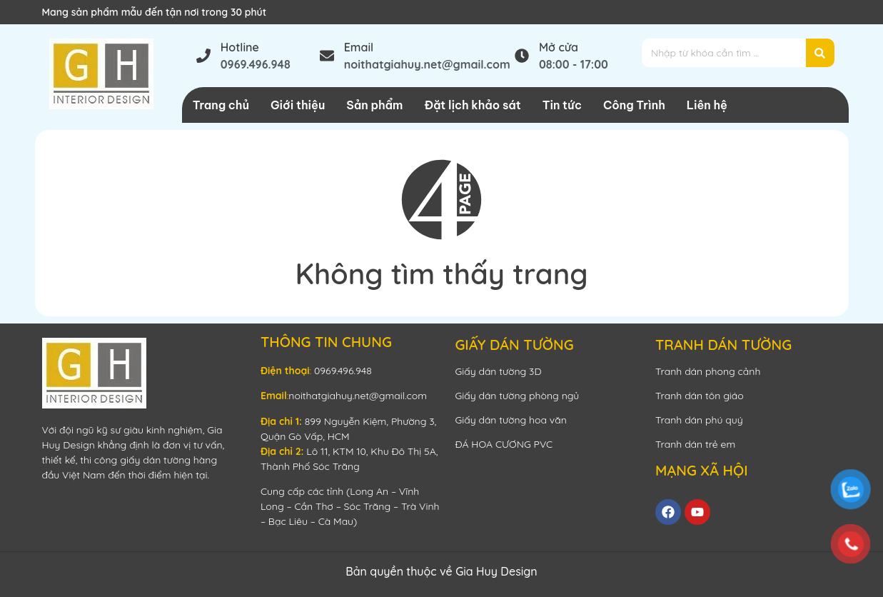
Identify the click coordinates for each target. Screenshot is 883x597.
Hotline (240, 47)
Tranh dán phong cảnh (707, 371)
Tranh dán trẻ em (695, 444)
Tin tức (562, 105)
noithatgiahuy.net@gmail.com (357, 395)
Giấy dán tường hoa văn (510, 419)
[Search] (820, 53)
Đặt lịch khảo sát (472, 105)
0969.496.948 (343, 370)
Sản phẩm (374, 105)
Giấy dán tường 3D (498, 371)
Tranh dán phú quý (699, 419)
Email (359, 47)
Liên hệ (707, 105)
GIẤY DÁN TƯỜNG (514, 344)
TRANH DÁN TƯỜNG (723, 344)
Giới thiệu (298, 105)
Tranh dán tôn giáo (699, 395)
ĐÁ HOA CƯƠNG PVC (503, 444)
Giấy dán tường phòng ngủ (517, 395)
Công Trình (634, 105)
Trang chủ (221, 105)
